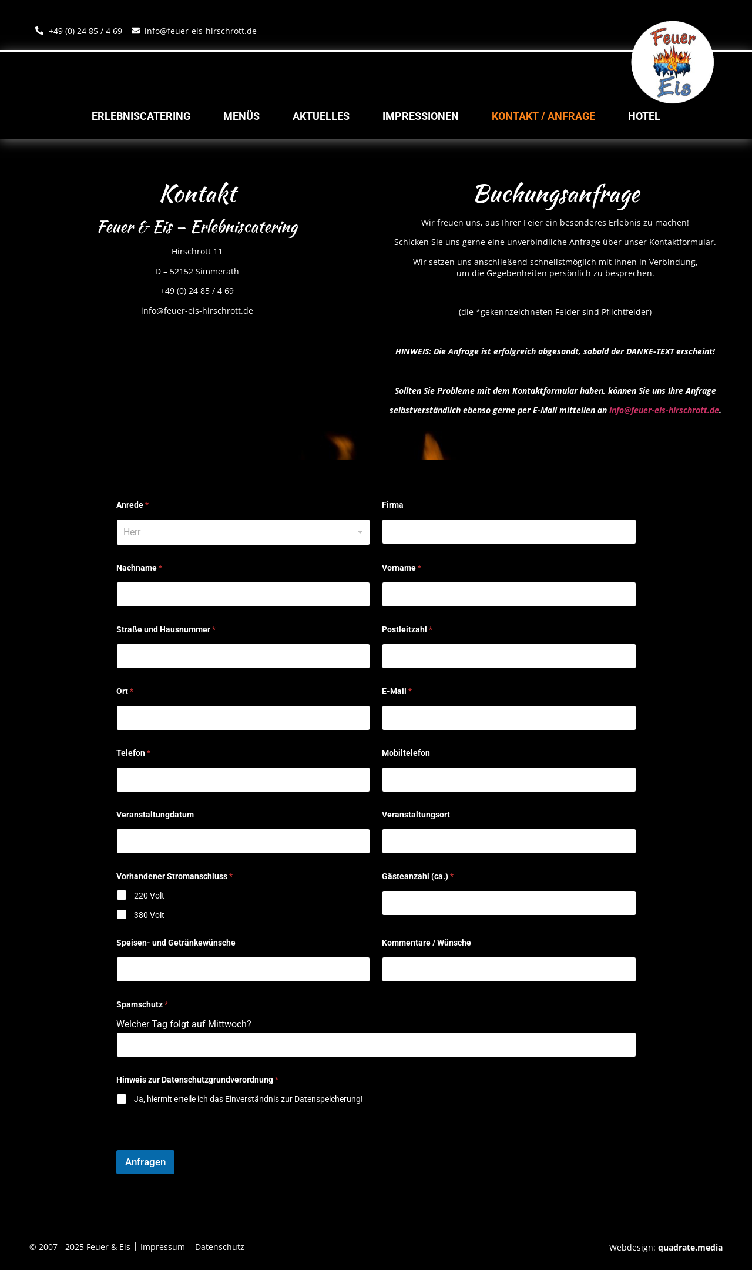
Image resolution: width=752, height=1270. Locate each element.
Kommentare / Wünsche (426, 942)
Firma (393, 505)
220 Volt (149, 895)
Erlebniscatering (141, 116)
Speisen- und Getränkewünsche (176, 942)
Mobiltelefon (406, 753)
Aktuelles (321, 116)
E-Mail (397, 691)
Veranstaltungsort (416, 814)
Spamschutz (142, 1004)
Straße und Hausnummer (166, 629)
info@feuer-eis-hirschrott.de (664, 409)
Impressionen (420, 116)
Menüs (241, 116)
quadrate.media (690, 1247)
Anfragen (145, 1162)
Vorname (401, 567)
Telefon (133, 753)
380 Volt (149, 915)
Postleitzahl (407, 629)
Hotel (644, 116)
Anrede (132, 505)
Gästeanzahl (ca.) (418, 876)
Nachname (139, 567)
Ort (124, 691)
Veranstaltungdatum (155, 814)
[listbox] (243, 532)
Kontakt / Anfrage (543, 116)
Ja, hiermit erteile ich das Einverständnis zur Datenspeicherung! (248, 1099)
